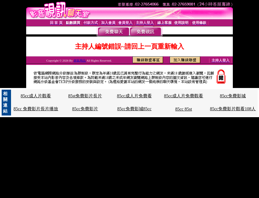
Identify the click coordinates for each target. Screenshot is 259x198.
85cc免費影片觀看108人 (233, 108)
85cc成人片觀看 (36, 96)
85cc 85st (183, 109)
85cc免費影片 (85, 108)
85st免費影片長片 (85, 96)
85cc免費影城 (233, 96)
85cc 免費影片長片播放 (36, 108)
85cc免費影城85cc (134, 108)
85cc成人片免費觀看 (183, 96)
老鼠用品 (80, 60)
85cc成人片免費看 (134, 96)
